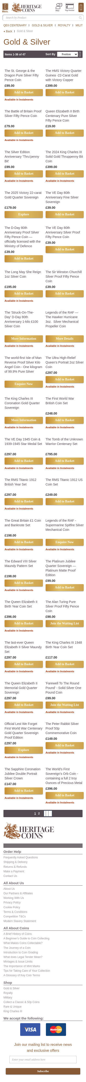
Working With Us (13, 898)
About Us (9, 888)
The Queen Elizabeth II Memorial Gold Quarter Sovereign (21, 687)
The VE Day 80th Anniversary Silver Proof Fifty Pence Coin (63, 232)
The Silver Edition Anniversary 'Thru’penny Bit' (22, 156)
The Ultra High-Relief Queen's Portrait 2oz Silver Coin (65, 362)
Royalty (64, 25)
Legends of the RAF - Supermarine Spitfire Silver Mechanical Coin (65, 525)
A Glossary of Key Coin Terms (21, 975)
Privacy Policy (12, 902)
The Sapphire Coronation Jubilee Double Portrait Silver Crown (22, 773)
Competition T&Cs (14, 916)
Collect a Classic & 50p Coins (21, 1002)
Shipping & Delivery (15, 862)
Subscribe (43, 1071)
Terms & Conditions (15, 912)
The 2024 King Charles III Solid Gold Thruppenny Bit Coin (64, 156)
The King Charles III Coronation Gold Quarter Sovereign (22, 403)
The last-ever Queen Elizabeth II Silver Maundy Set (23, 647)
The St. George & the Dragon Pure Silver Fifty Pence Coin (22, 75)
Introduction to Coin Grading (20, 952)
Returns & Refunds (15, 866)
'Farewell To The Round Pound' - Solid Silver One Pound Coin (63, 687)
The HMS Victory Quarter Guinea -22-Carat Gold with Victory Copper (64, 75)
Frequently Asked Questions (20, 857)
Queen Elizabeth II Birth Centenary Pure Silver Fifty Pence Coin (63, 115)
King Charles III (12, 1011)
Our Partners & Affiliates (18, 893)
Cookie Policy (11, 907)
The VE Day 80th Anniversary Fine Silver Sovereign (62, 197)
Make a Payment (13, 871)
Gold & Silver (42, 25)
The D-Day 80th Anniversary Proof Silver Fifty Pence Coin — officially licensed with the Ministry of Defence (23, 237)
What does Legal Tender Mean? (22, 957)
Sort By (50, 54)
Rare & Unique (12, 1006)
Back (9, 31)
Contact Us (10, 876)
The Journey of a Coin (17, 947)
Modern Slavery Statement (19, 921)
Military (7, 997)
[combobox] (43, 17)
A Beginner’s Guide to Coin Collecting (26, 938)
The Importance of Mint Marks (21, 966)
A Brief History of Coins (17, 934)
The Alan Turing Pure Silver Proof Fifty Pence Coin (62, 606)
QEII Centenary (15, 25)
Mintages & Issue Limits (18, 961)
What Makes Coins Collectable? (22, 943)
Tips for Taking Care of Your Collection (26, 970)
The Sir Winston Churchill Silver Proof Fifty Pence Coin (64, 276)
